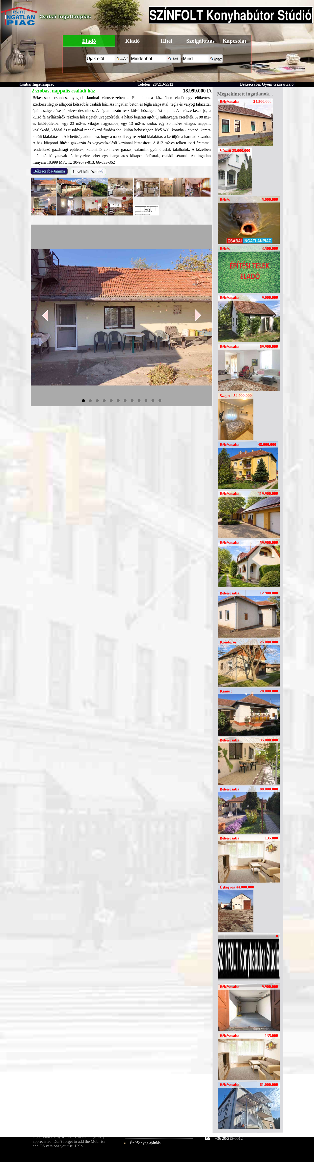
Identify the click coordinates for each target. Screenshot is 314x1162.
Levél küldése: (88, 171)
